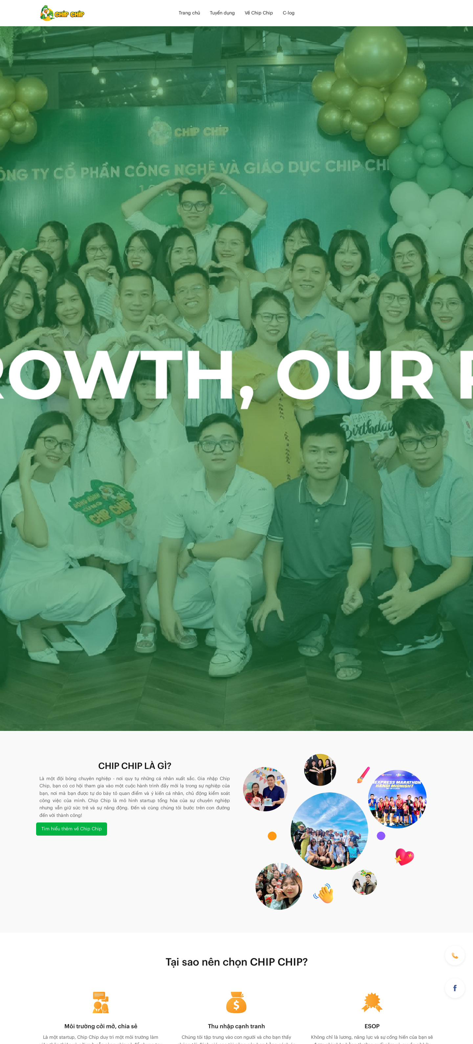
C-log (289, 13)
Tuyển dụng (222, 13)
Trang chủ (189, 13)
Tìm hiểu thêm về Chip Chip (71, 829)
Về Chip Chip (259, 13)
